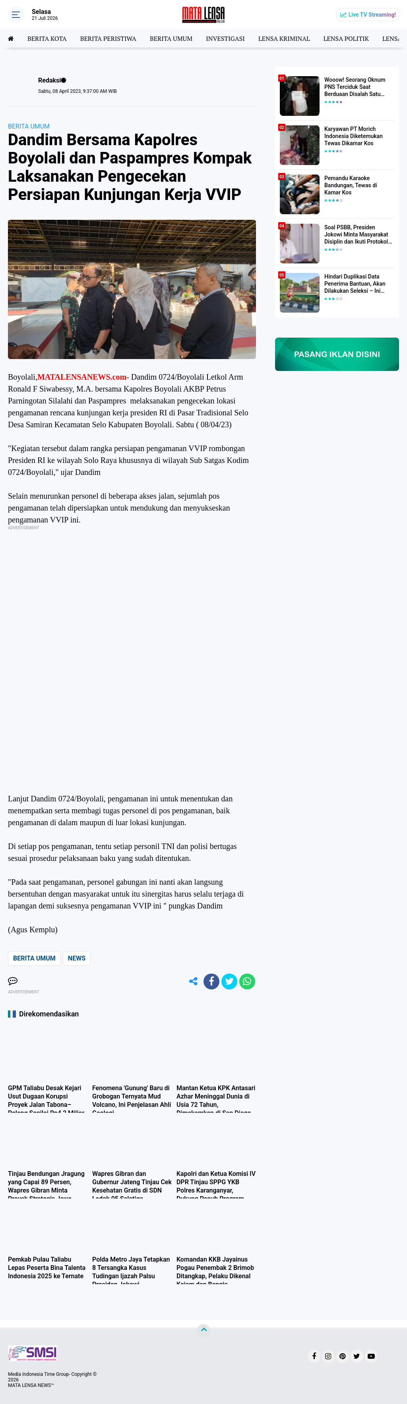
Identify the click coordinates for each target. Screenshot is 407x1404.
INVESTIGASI (225, 38)
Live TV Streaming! (372, 15)
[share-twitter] (229, 981)
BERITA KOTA (47, 38)
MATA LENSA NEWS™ (31, 1385)
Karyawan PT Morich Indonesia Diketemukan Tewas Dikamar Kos (353, 136)
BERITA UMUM (171, 38)
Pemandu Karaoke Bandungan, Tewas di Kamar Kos (350, 185)
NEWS (76, 958)
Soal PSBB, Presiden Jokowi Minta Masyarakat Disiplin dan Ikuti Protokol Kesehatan (356, 235)
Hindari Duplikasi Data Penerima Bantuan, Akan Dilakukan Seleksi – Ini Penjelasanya (355, 284)
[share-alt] (194, 981)
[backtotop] (203, 1331)
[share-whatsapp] (247, 981)
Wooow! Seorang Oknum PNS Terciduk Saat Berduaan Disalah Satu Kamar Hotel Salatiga (355, 87)
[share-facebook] (211, 981)
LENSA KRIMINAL (284, 38)
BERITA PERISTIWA (108, 38)
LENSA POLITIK (346, 38)
